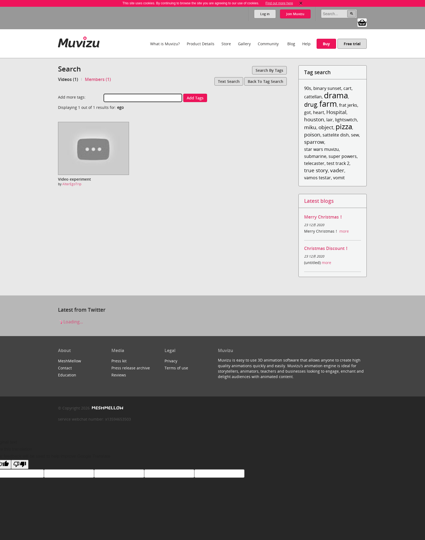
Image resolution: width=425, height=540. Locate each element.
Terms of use (176, 367)
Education (67, 375)
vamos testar (317, 178)
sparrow (314, 141)
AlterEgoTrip (71, 184)
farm (328, 103)
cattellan (313, 97)
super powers (343, 156)
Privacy (171, 360)
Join (295, 14)
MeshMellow (69, 360)
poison (312, 134)
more (344, 231)
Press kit (119, 360)
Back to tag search (265, 81)
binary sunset (327, 88)
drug (310, 104)
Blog (291, 43)
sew (355, 135)
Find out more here (279, 3)
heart (318, 112)
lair (329, 120)
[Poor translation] (19, 464)
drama (336, 95)
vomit (339, 178)
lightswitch (346, 120)
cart (347, 88)
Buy (326, 43)
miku (310, 127)
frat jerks (348, 105)
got (307, 112)
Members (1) (98, 79)
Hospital (336, 112)
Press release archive (130, 367)
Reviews (118, 375)
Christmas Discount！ (326, 248)
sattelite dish (336, 135)
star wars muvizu (321, 149)
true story (316, 170)
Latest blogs (319, 200)
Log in (265, 14)
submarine (315, 156)
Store (226, 43)
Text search (229, 81)
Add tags (195, 97)
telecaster (314, 163)
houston (314, 119)
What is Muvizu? (165, 43)
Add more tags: (72, 97)
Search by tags (269, 70)
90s (307, 88)
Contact (65, 367)
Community (268, 43)
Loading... (70, 322)
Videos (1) (68, 79)
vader (337, 170)
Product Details (200, 43)
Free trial (352, 43)
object (325, 127)
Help (306, 43)
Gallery (244, 43)
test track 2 (338, 163)
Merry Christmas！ (323, 217)
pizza (344, 126)
